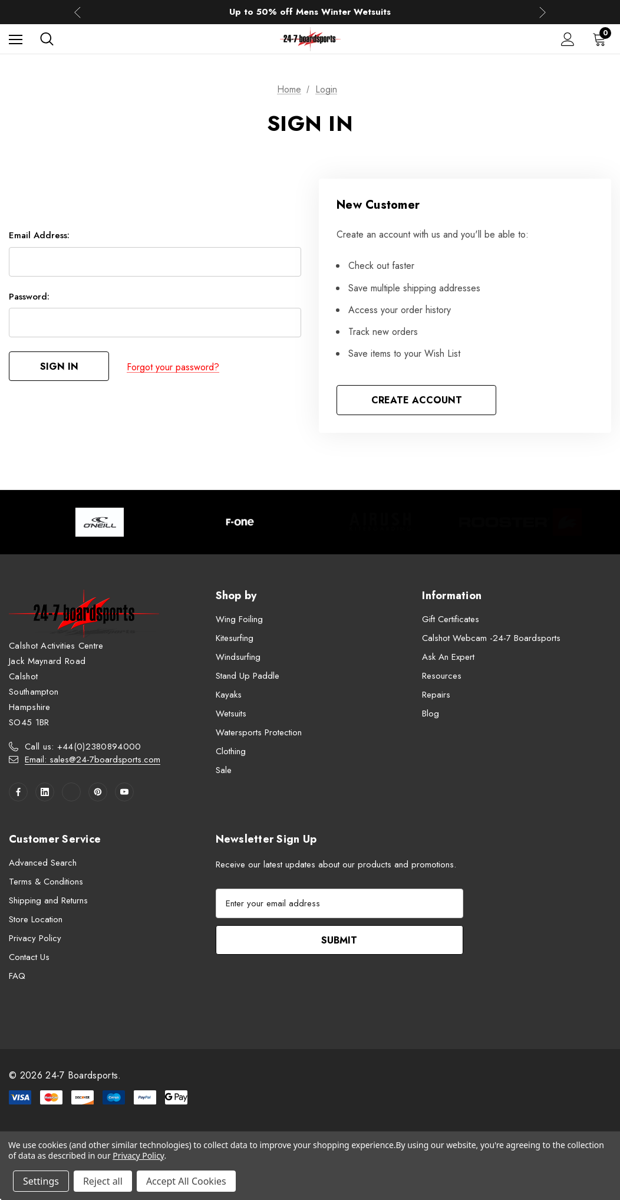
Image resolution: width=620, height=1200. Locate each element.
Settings (41, 1181)
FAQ (17, 976)
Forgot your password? (173, 367)
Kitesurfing (234, 638)
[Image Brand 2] (240, 522)
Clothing (231, 751)
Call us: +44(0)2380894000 (83, 747)
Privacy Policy (35, 938)
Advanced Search (43, 863)
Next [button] (542, 12)
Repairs (436, 695)
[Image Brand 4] (520, 522)
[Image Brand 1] (99, 522)
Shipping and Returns (48, 901)
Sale (224, 770)
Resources (441, 676)
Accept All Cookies (186, 1181)
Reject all (103, 1181)
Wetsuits (231, 714)
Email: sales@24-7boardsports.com (92, 760)
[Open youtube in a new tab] (124, 792)
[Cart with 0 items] (601, 39)
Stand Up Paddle (247, 676)
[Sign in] (568, 39)
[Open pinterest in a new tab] (97, 792)
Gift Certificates (450, 619)
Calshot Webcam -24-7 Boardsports (491, 638)
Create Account (416, 400)
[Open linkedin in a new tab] (44, 792)
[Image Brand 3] (380, 522)
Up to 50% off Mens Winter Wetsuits (310, 11)
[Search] (47, 39)
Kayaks (229, 695)
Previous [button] (77, 12)
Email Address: (39, 235)
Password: (29, 297)
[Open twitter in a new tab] (71, 792)
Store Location (35, 919)
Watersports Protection (259, 732)
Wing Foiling (239, 619)
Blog (430, 714)
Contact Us (29, 957)
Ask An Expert (448, 657)
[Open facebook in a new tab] (18, 792)
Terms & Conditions (46, 882)
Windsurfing (238, 657)
